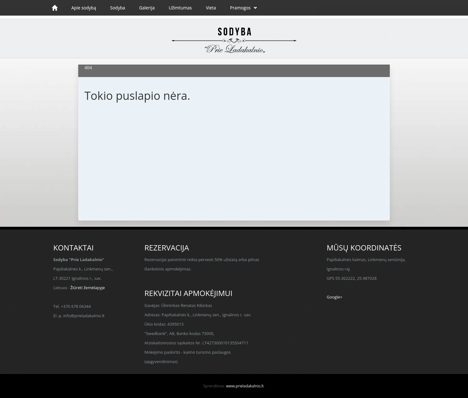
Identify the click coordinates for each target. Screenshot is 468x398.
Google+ (334, 297)
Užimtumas (180, 8)
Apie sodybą (83, 8)
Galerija (147, 8)
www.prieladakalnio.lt (245, 386)
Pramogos (240, 8)
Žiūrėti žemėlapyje (87, 287)
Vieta (211, 8)
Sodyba (117, 8)
